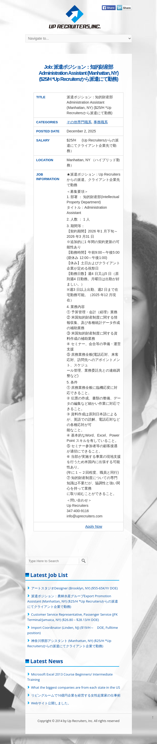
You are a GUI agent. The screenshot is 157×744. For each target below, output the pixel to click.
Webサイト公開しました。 (51, 703)
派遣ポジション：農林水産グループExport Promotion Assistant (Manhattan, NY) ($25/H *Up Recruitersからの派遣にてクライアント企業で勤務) (72, 601)
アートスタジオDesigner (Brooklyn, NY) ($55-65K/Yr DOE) (74, 588)
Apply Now (93, 526)
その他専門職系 (79, 122)
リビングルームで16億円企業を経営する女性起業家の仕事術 (76, 695)
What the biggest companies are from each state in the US (75, 687)
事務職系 (101, 122)
